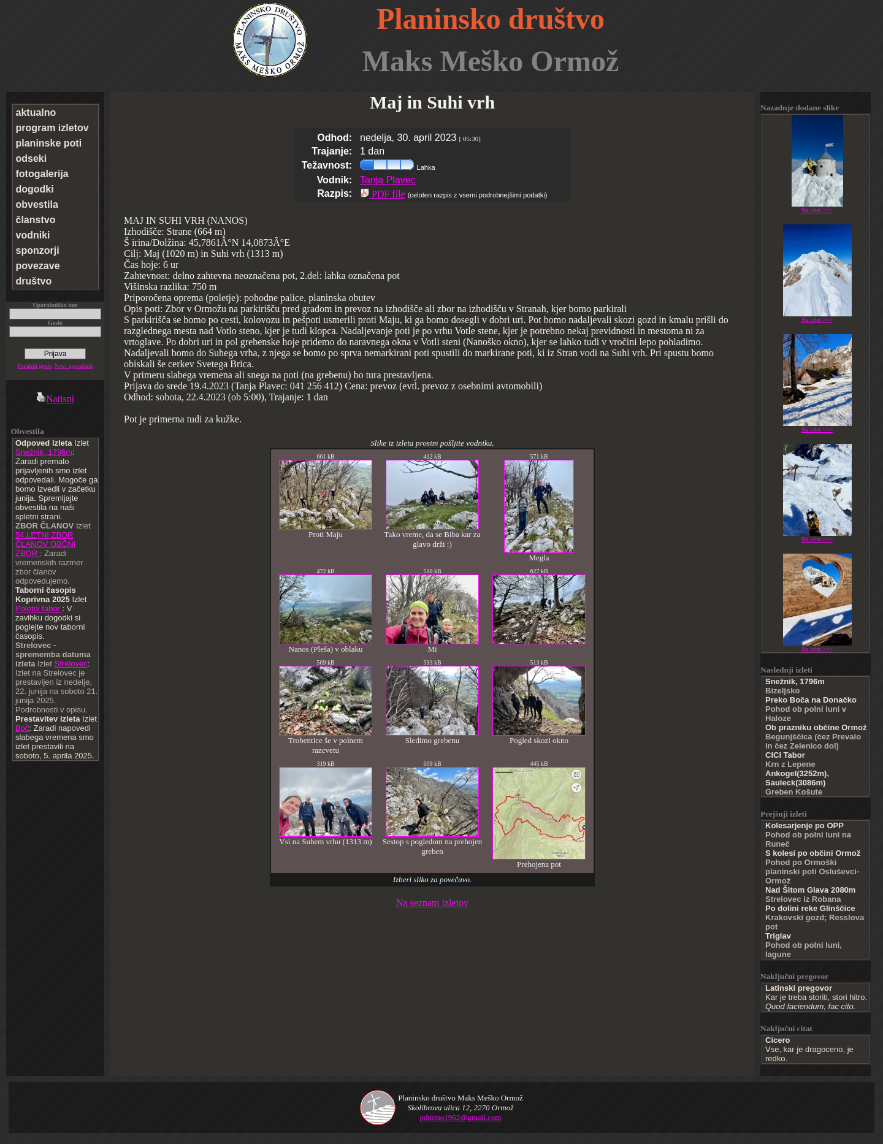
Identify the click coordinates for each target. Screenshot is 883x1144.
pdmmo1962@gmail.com (461, 1117)
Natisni (55, 399)
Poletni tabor (39, 608)
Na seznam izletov (432, 903)
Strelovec (71, 663)
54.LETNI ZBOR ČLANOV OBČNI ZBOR (45, 544)
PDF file (382, 194)
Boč (22, 728)
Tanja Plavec (388, 180)
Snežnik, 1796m (43, 452)
